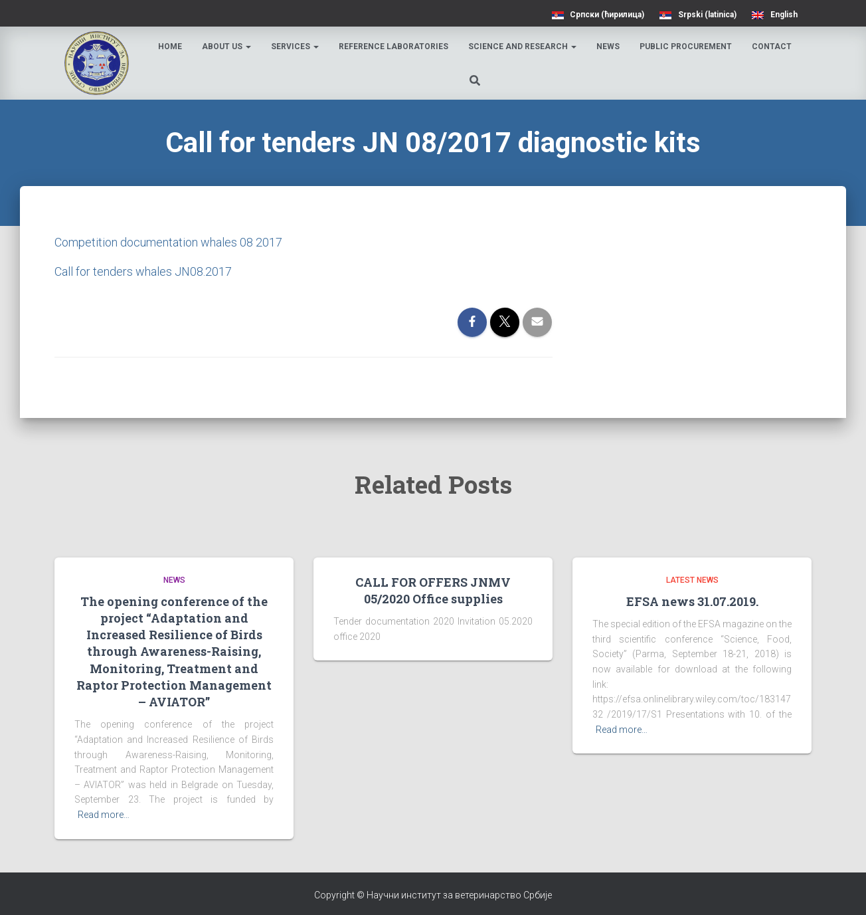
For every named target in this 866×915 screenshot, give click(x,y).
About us (227, 46)
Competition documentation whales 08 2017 (168, 242)
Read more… (104, 814)
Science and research (523, 46)
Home (171, 46)
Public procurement (686, 46)
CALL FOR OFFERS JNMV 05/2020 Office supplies (433, 590)
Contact (772, 46)
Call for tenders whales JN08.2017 (143, 271)
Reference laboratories (394, 46)
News (608, 46)
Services (295, 46)
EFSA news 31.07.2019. (692, 601)
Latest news (692, 580)
